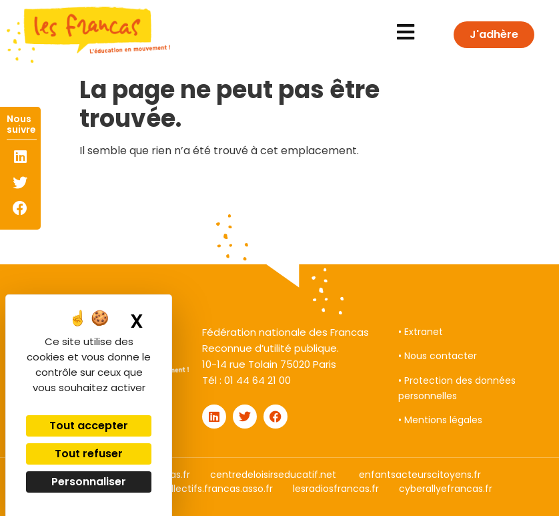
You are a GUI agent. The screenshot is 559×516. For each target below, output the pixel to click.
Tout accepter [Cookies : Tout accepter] (88, 425)
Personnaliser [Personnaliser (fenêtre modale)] (88, 481)
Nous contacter (440, 355)
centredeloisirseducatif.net (273, 474)
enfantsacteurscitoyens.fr (420, 474)
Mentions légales (443, 420)
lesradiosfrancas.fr (336, 488)
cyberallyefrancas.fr (445, 488)
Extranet (423, 331)
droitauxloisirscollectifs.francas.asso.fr (185, 488)
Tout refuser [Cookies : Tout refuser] (89, 453)
